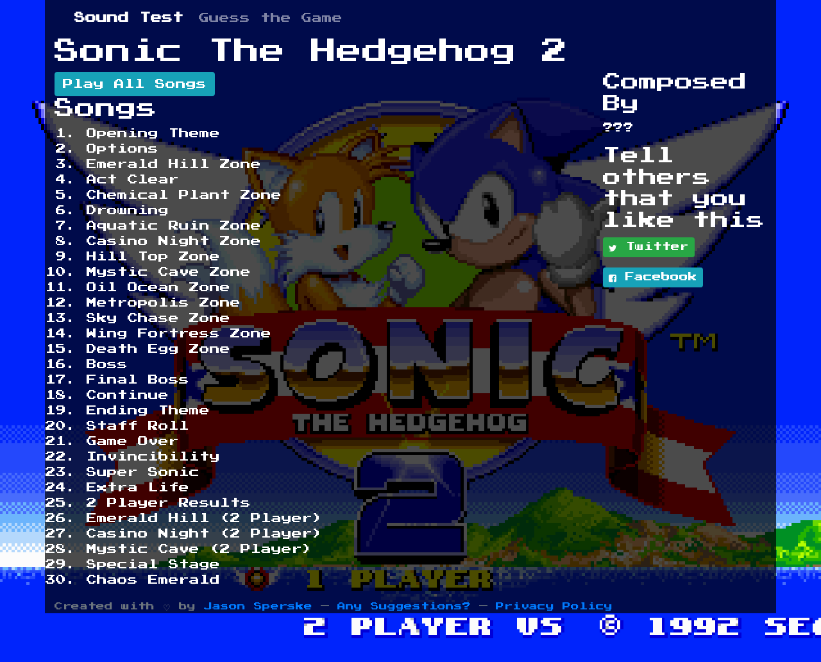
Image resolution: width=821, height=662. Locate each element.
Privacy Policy (554, 606)
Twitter (649, 247)
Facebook (653, 278)
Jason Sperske (258, 606)
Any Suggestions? (404, 606)
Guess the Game (271, 18)
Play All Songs (135, 84)
